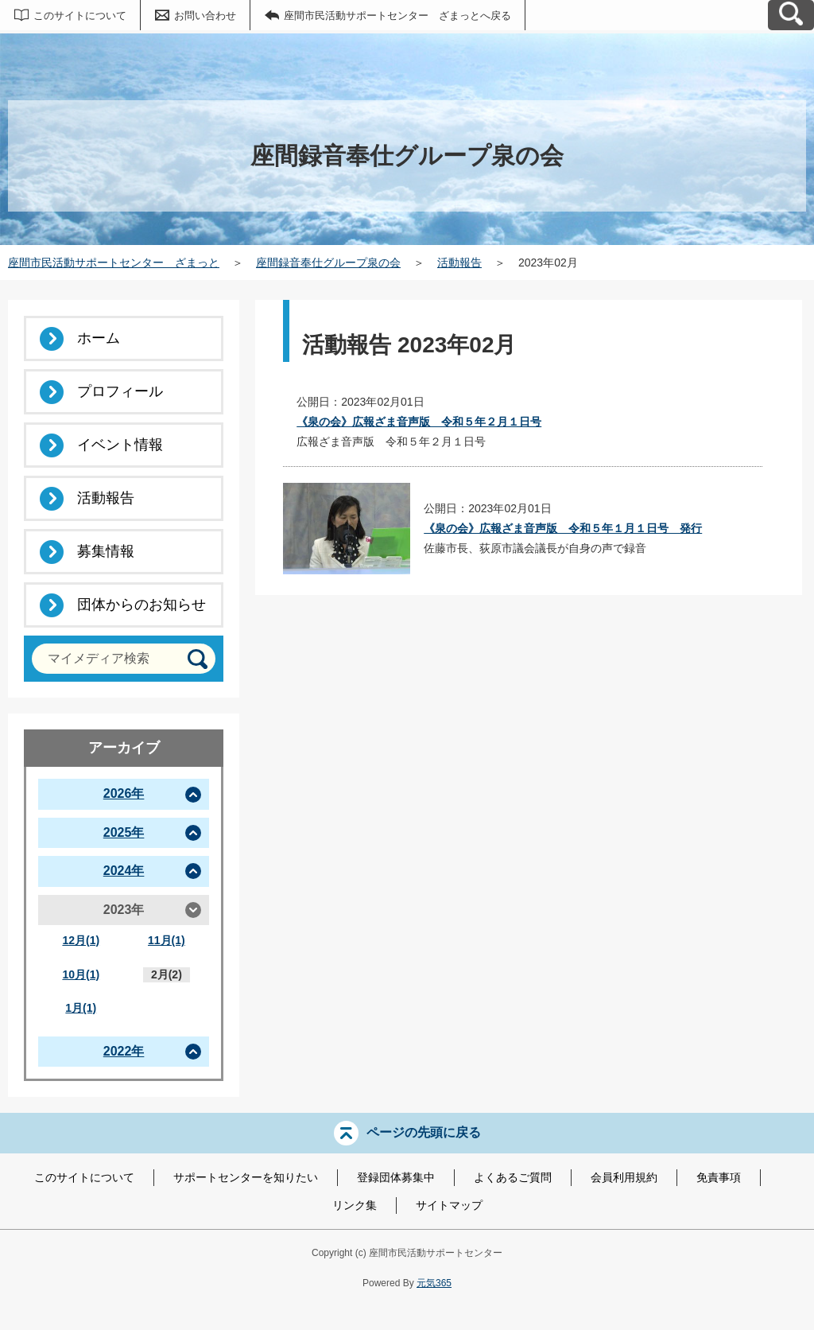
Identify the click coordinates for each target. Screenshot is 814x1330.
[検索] (197, 659)
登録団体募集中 (396, 1177)
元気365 (434, 1283)
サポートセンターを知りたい (245, 1177)
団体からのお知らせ (141, 604)
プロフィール (120, 391)
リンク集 (354, 1205)
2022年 (124, 1051)
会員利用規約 (624, 1177)
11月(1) (166, 940)
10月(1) (80, 974)
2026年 (124, 793)
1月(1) (80, 1007)
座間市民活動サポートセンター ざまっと (113, 262)
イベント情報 (120, 445)
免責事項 (718, 1177)
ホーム (98, 338)
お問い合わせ (205, 15)
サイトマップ (449, 1205)
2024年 (124, 870)
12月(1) (80, 940)
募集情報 (105, 551)
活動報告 (459, 262)
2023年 (124, 909)
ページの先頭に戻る (423, 1132)
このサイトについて (79, 15)
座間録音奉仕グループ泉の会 (328, 262)
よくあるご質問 (513, 1177)
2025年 (124, 832)
